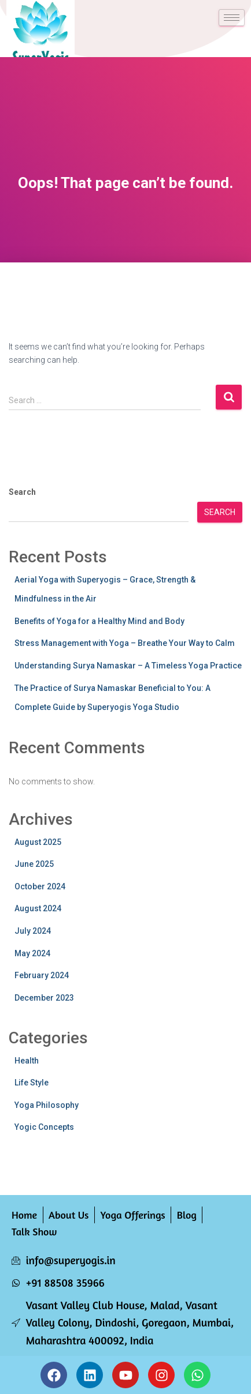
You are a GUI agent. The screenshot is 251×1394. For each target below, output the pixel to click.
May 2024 (32, 953)
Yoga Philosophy (46, 1105)
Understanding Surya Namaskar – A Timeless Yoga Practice (128, 665)
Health (26, 1060)
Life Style (31, 1082)
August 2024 (37, 908)
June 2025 (34, 864)
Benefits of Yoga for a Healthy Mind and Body (99, 621)
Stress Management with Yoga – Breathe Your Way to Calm (124, 643)
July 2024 (32, 930)
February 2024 (41, 975)
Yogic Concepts (44, 1127)
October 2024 (39, 886)
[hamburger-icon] (232, 17)
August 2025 (37, 842)
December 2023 (44, 997)
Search (22, 492)
